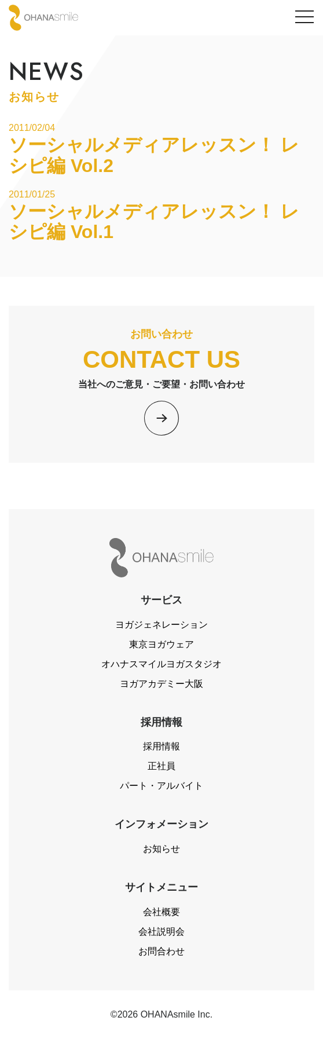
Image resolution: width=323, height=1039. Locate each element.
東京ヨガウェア (161, 644)
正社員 (161, 766)
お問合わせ (161, 951)
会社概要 (161, 912)
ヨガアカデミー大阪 (161, 684)
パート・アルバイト (161, 786)
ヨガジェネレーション (161, 625)
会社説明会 (161, 931)
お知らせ (161, 849)
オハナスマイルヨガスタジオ (161, 664)
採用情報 (161, 746)
